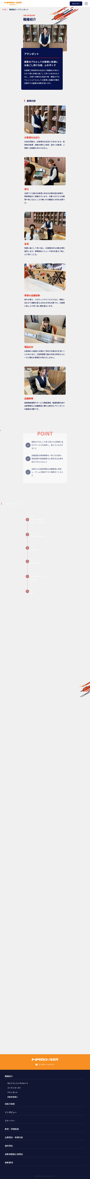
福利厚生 (9, 1145)
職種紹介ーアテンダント (19, 9)
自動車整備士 (12, 1097)
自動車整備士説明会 (14, 1154)
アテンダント (12, 1092)
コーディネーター (14, 1088)
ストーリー (10, 1120)
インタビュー (11, 1112)
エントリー (76, 3)
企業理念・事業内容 (14, 1137)
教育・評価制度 (12, 1128)
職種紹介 (9, 1076)
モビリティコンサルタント (17, 1083)
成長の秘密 (10, 1103)
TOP (4, 9)
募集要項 (9, 1162)
